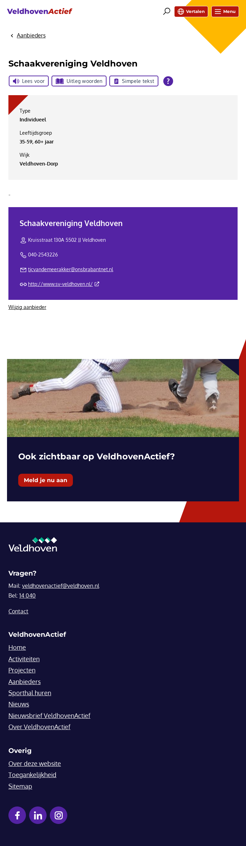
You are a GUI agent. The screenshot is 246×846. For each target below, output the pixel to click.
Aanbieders (24, 681)
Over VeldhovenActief (39, 727)
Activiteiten (24, 659)
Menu (225, 11)
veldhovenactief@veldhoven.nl (60, 585)
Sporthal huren (29, 693)
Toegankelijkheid (32, 774)
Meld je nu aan (45, 480)
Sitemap (20, 786)
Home (17, 647)
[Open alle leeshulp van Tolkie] (168, 81)
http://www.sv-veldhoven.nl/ (63, 284)
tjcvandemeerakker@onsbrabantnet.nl (70, 269)
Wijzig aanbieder (27, 307)
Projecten (21, 670)
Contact (18, 611)
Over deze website (34, 763)
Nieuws (18, 704)
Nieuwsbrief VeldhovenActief (49, 715)
